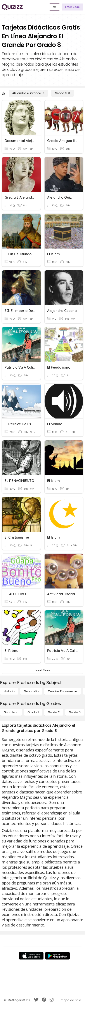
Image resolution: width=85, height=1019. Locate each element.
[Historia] (9, 691)
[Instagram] (52, 999)
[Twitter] (36, 999)
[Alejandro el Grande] (28, 93)
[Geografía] (31, 691)
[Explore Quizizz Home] (12, 7)
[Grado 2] (53, 712)
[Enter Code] (72, 7)
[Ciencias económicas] (62, 691)
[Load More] (42, 670)
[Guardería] (11, 712)
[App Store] (31, 955)
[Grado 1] (33, 712)
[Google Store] (57, 955)
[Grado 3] (74, 712)
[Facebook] (44, 999)
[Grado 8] (62, 93)
